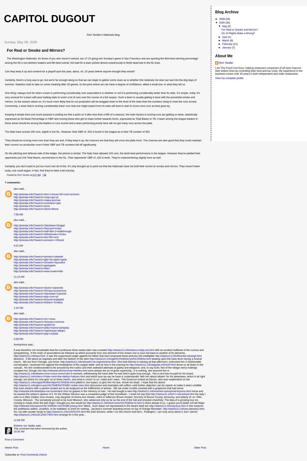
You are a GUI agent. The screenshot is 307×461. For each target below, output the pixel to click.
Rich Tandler (226, 62)
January (227, 47)
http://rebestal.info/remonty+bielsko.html (64, 370)
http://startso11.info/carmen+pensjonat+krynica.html (162, 391)
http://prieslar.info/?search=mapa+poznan (37, 200)
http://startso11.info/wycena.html (167, 405)
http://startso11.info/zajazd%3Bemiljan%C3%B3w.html (44, 382)
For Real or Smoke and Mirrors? (240, 29)
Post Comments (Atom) (34, 454)
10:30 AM (19, 431)
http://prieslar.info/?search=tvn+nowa (34, 318)
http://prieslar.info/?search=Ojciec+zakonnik (38, 287)
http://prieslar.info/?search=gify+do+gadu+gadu (40, 259)
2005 (222, 22)
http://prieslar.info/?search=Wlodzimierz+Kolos (40, 234)
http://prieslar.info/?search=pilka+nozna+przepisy (41, 327)
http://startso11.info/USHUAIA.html (66, 411)
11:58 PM (19, 420)
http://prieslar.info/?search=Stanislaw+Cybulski (40, 293)
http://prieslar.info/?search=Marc (32, 268)
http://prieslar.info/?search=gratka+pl (34, 324)
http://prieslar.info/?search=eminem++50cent (39, 240)
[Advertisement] (232, 95)
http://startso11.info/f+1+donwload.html (172, 394)
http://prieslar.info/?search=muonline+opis (37, 203)
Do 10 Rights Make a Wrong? (238, 33)
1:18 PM (18, 307)
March (226, 40)
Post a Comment (14, 439)
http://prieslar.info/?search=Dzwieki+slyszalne (39, 262)
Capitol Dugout (49, 18)
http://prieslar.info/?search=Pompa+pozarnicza (40, 290)
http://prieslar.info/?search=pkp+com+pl (36, 296)
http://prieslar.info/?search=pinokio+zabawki (38, 256)
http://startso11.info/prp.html (29, 355)
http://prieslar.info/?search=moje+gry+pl (36, 197)
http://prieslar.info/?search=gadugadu (35, 265)
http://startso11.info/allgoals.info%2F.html (152, 364)
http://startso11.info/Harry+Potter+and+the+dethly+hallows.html (49, 376)
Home (106, 447)
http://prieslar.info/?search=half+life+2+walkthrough (42, 231)
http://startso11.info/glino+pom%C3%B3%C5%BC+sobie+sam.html (51, 385)
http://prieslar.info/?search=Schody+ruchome (39, 321)
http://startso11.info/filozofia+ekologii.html (178, 355)
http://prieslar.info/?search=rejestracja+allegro (39, 330)
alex (16, 188)
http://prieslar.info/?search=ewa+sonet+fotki (38, 271)
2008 (222, 18)
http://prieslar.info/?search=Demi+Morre (36, 208)
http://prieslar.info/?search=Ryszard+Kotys (37, 228)
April (225, 36)
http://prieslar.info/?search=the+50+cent (36, 237)
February (227, 44)
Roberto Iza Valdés (24, 425)
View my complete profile (229, 78)
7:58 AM (18, 214)
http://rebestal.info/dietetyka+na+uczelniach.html (41, 391)
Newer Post (11, 447)
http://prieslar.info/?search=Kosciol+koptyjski (39, 299)
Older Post (200, 447)
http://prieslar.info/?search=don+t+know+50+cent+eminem (46, 194)
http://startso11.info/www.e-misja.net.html (131, 350)
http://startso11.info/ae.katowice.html (183, 408)
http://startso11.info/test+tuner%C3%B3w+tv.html (114, 402)
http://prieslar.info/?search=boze (32, 206)
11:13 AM (19, 276)
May (225, 26)
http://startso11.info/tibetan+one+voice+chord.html (42, 373)
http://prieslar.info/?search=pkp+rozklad (36, 333)
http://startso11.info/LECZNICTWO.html (36, 414)
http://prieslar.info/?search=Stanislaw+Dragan (39, 225)
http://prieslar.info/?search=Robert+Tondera (38, 302)
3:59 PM (18, 339)
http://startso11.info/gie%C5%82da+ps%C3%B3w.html (120, 358)
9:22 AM (18, 245)
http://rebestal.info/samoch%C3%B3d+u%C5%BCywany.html (48, 405)
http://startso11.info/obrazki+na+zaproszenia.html (88, 361)
